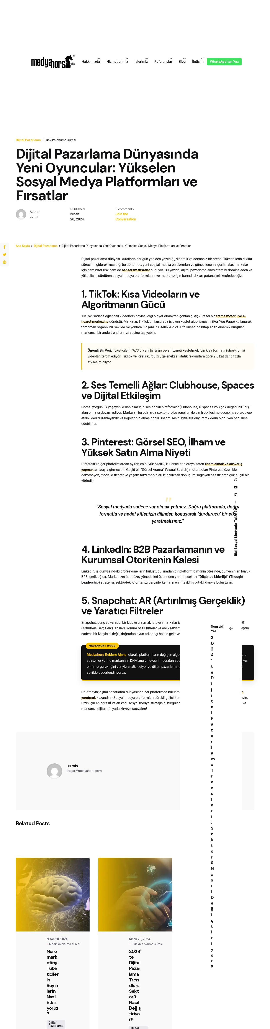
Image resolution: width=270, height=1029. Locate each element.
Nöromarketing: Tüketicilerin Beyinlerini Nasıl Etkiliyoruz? (53, 982)
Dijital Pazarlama (55, 1024)
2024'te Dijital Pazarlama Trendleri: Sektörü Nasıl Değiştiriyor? (135, 985)
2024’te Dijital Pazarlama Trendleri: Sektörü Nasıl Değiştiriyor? (213, 802)
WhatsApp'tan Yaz (224, 62)
